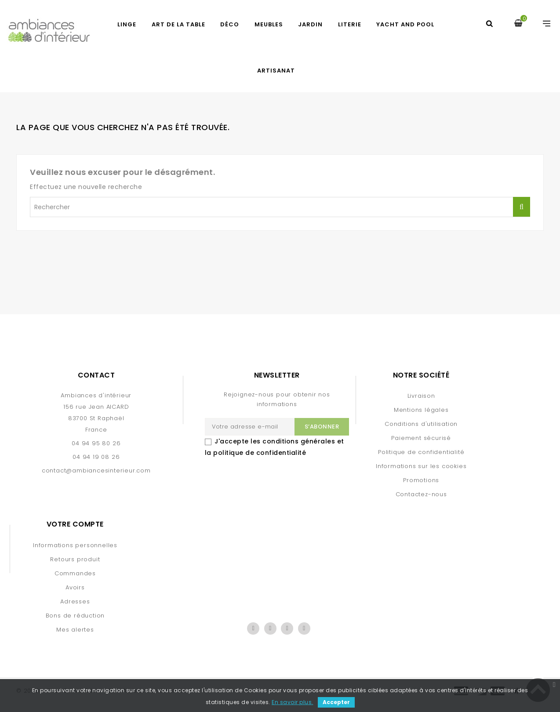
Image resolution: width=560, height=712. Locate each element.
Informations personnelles (75, 545)
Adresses (75, 601)
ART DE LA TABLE (178, 24)
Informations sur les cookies (421, 466)
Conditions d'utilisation (421, 424)
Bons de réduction (75, 615)
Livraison (421, 396)
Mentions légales (421, 410)
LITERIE (349, 24)
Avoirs (75, 587)
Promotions (421, 480)
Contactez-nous (421, 494)
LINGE (126, 24)
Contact (96, 375)
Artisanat (276, 70)
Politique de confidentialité (421, 452)
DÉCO (229, 24)
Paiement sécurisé (421, 438)
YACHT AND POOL (405, 24)
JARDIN (310, 24)
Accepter (336, 702)
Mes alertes (75, 629)
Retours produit (75, 559)
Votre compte (75, 524)
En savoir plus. (292, 702)
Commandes (75, 573)
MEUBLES (269, 24)
